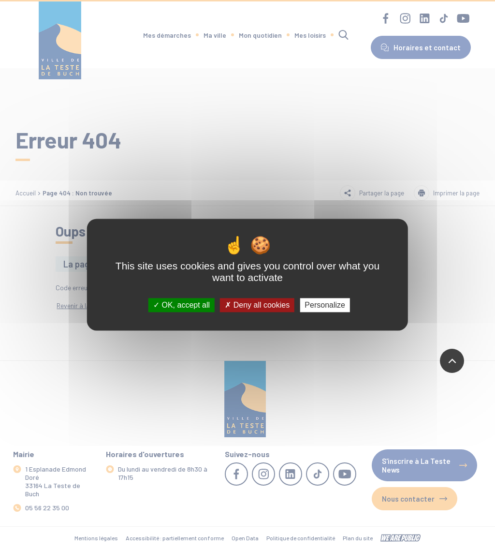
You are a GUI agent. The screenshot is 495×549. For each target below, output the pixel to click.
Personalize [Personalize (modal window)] (325, 305)
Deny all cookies (257, 305)
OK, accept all (181, 305)
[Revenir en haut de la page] (452, 361)
